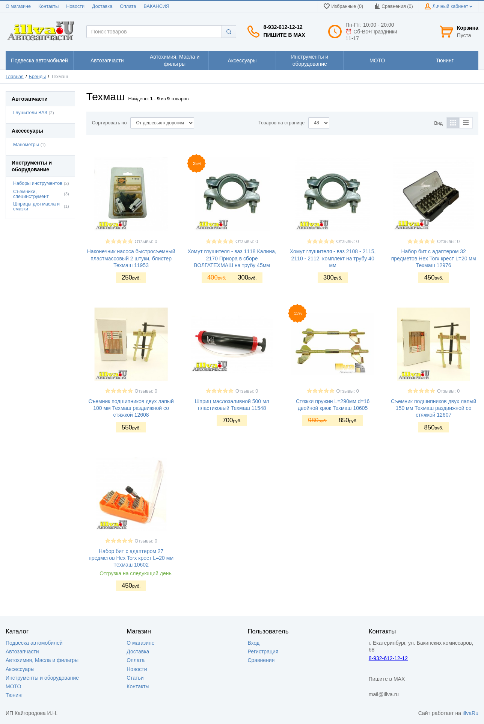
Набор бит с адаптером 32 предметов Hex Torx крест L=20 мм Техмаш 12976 (433, 258)
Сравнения (261, 660)
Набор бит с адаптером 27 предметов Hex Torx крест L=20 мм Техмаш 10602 (131, 558)
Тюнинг (14, 695)
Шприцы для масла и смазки (36, 206)
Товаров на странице (281, 122)
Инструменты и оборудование (42, 678)
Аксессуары (20, 669)
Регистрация (263, 651)
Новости (75, 6)
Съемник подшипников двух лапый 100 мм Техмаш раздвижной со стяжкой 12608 (130, 408)
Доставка (102, 6)
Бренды (37, 76)
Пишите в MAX (284, 35)
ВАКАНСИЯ (156, 6)
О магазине (18, 6)
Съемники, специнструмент (31, 194)
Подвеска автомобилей (34, 643)
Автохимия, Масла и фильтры (42, 660)
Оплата (128, 6)
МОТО (13, 686)
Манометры (26, 144)
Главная (15, 76)
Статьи (135, 678)
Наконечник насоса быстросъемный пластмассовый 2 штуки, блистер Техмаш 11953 (131, 258)
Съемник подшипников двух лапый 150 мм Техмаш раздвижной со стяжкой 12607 (433, 408)
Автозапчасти (22, 651)
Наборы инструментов (37, 183)
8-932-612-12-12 (282, 27)
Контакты (48, 6)
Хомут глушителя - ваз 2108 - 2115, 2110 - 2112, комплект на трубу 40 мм (333, 258)
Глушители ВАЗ (30, 112)
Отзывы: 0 (146, 241)
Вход (254, 643)
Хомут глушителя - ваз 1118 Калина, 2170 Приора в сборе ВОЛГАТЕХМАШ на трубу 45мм (231, 258)
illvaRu (470, 713)
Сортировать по (109, 122)
